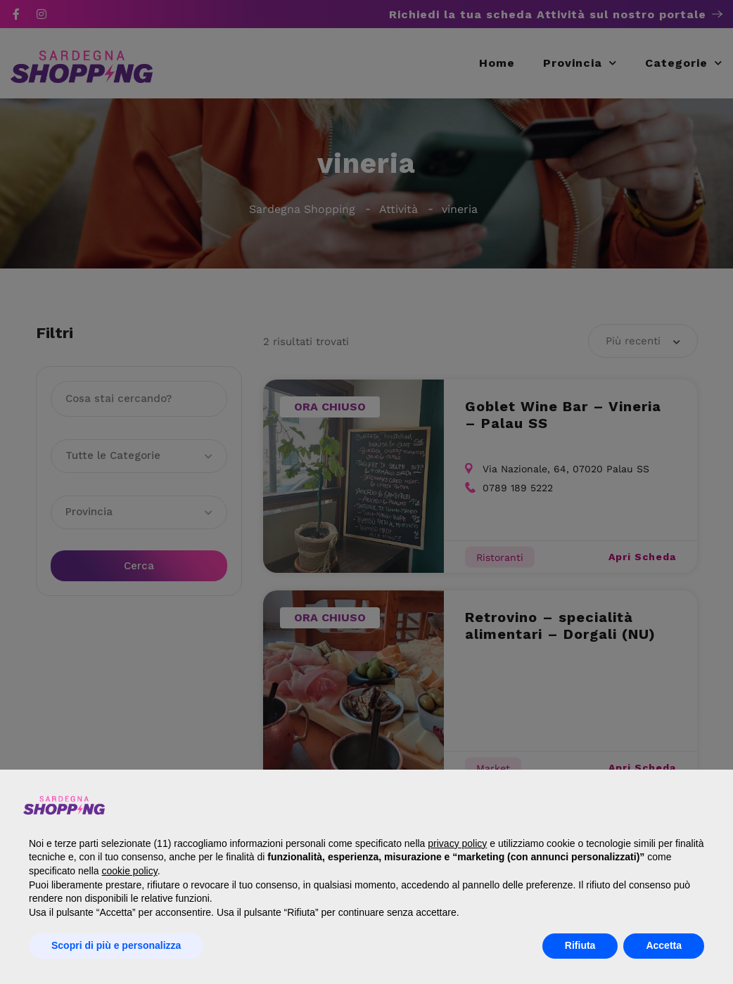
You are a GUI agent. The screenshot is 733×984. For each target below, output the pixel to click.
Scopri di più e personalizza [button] (116, 945)
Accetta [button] (664, 945)
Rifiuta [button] (580, 945)
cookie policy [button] (130, 870)
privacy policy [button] (457, 843)
